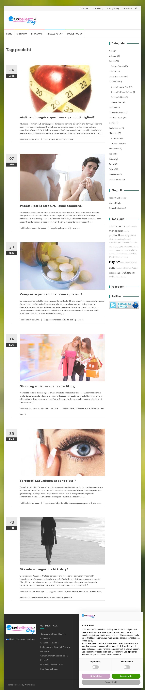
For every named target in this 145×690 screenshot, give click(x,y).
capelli (128, 239)
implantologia (115, 128)
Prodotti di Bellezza (117, 198)
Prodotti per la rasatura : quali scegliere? (51, 206)
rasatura (75, 228)
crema (111, 227)
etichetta (63, 503)
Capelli (112, 61)
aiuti (53, 139)
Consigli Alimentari (117, 208)
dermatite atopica (117, 112)
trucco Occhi (117, 143)
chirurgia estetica (117, 76)
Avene (134, 268)
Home (9, 33)
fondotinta (116, 138)
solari (122, 236)
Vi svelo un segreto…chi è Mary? (44, 569)
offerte (47, 597)
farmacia (72, 503)
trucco (119, 246)
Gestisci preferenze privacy (20, 639)
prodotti (69, 139)
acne (111, 51)
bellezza (35, 139)
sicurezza (97, 503)
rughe (112, 164)
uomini (23, 414)
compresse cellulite (60, 320)
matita (133, 253)
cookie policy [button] (87, 641)
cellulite (35, 320)
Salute (112, 169)
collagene (113, 273)
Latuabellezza (95, 591)
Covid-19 (113, 107)
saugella (127, 250)
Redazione (127, 8)
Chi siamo (84, 8)
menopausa (114, 148)
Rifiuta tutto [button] (96, 676)
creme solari (116, 102)
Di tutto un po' (38, 591)
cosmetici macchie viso (121, 92)
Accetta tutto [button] (126, 676)
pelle (60, 228)
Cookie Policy (98, 8)
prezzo (80, 503)
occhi (111, 276)
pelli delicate (57, 597)
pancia (112, 154)
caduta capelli (117, 66)
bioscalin (119, 254)
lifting (87, 408)
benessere (126, 254)
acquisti (54, 503)
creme (81, 408)
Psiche (112, 159)
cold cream (123, 277)
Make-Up (113, 133)
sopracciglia (113, 242)
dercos (128, 268)
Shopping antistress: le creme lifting (47, 386)
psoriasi (133, 236)
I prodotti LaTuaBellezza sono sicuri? (48, 480)
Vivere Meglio (115, 203)
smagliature (114, 174)
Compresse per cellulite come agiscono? (51, 294)
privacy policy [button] (108, 632)
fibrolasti (134, 263)
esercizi (120, 250)
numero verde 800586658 (31, 597)
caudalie (134, 227)
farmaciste (61, 591)
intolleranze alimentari (77, 591)
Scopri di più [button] (111, 682)
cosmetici (36, 408)
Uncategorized (115, 179)
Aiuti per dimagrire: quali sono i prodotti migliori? (57, 117)
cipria (111, 250)
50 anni (111, 247)
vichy (127, 235)
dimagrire (60, 139)
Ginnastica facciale (49, 642)
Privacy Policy (113, 8)
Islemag (9, 684)
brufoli (128, 227)
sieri (102, 408)
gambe (112, 123)
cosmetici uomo (39, 228)
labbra (112, 239)
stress (116, 277)
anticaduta (127, 247)
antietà (123, 272)
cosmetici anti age (49, 408)
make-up (135, 247)
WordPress (29, 684)
